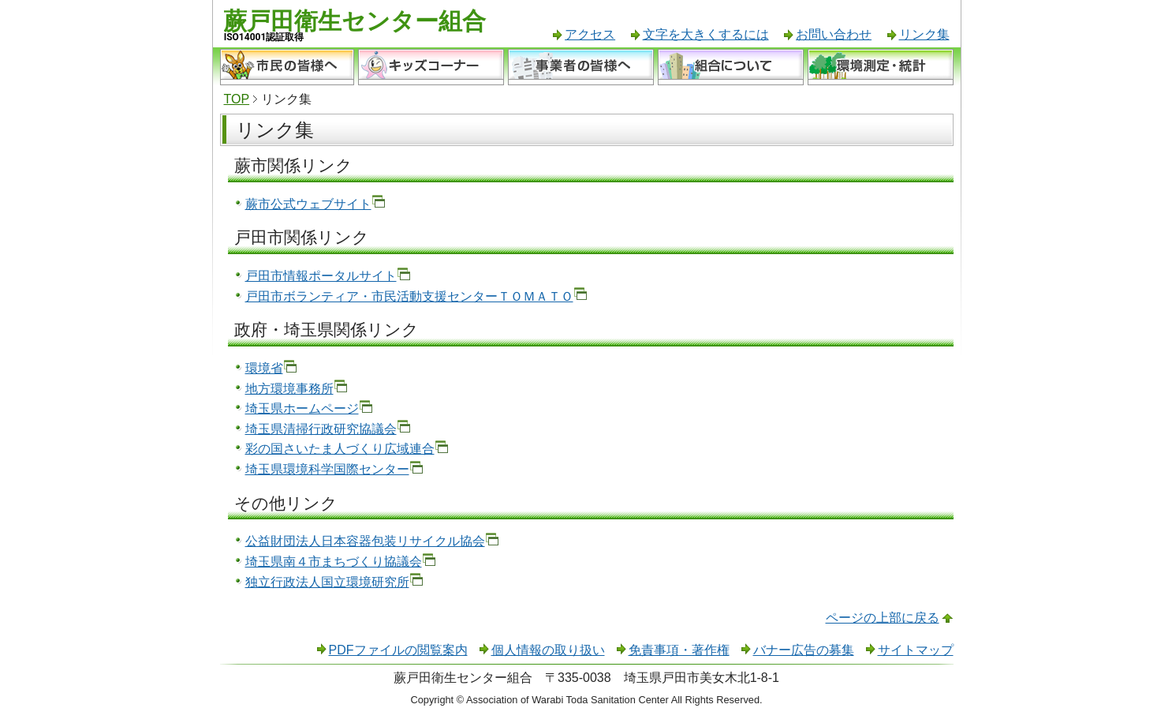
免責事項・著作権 (679, 650)
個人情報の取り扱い (548, 650)
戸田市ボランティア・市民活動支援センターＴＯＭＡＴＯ (409, 296)
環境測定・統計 (881, 67)
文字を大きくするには (706, 34)
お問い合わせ (834, 34)
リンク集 (924, 34)
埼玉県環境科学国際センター (327, 469)
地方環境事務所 (289, 388)
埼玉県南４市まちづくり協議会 (333, 561)
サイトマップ (916, 650)
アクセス (590, 34)
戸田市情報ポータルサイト (321, 276)
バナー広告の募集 (803, 650)
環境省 (264, 368)
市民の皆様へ (287, 67)
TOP (237, 99)
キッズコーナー (431, 67)
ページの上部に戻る (882, 617)
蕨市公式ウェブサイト (308, 204)
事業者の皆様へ (581, 67)
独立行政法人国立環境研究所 (327, 582)
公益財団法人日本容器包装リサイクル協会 (365, 541)
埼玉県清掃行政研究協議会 (321, 429)
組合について (731, 67)
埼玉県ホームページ (302, 408)
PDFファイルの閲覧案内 (398, 650)
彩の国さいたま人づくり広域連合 (340, 448)
